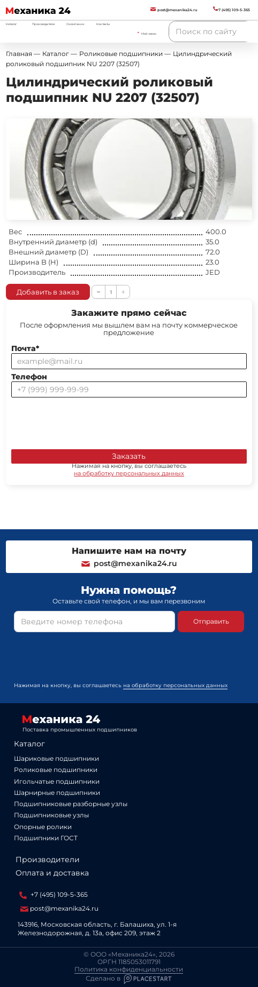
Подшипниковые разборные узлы (70, 804)
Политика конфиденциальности (128, 969)
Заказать (129, 456)
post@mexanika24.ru (128, 563)
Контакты (103, 24)
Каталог (29, 744)
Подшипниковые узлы (51, 815)
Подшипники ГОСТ (46, 838)
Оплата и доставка (52, 873)
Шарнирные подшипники (57, 793)
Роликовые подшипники (55, 770)
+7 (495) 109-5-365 (53, 894)
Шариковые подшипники (56, 758)
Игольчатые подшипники (57, 781)
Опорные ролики (43, 827)
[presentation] (92, 421)
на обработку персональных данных (129, 473)
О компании (75, 24)
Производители (43, 24)
